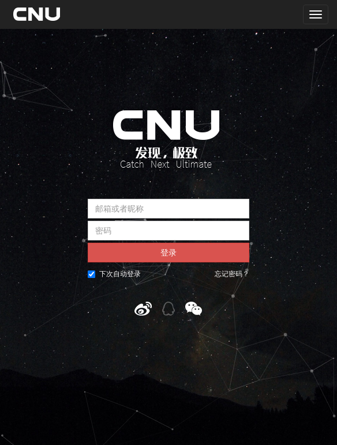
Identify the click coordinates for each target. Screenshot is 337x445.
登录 (168, 252)
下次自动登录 (114, 274)
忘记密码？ (232, 273)
